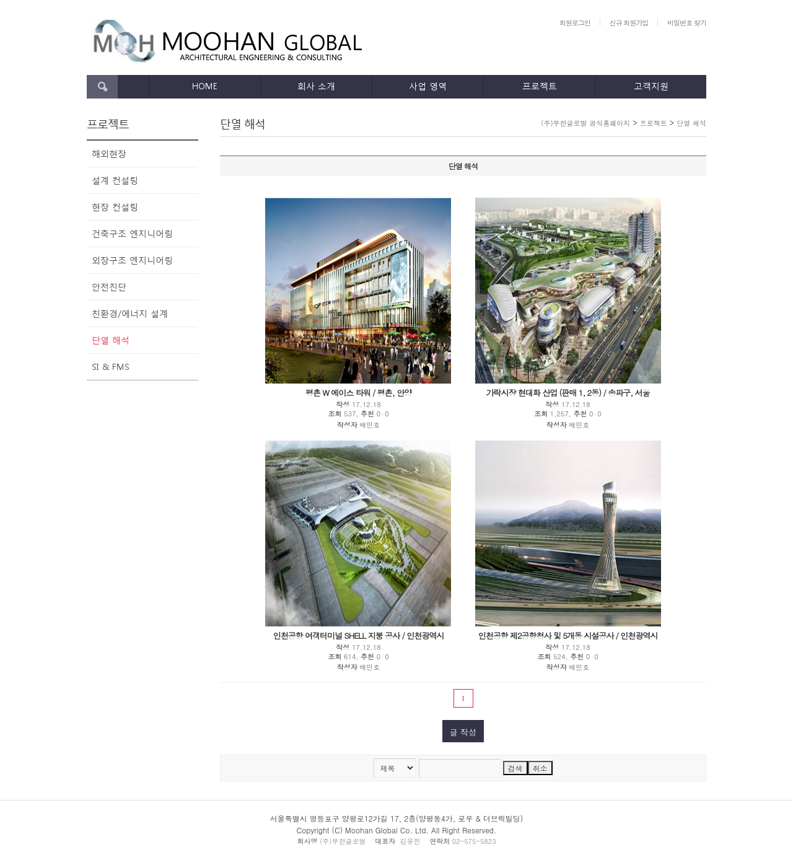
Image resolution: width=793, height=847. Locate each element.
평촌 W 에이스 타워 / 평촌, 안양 (358, 392)
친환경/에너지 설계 (130, 313)
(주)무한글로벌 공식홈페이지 (585, 123)
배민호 (369, 424)
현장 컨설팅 (115, 207)
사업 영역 (428, 86)
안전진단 (109, 286)
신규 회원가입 (629, 22)
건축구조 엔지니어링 (132, 233)
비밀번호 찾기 (686, 22)
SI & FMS (110, 366)
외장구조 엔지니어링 (132, 260)
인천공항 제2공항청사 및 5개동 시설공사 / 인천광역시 (568, 635)
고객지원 (651, 86)
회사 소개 (316, 86)
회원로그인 (574, 22)
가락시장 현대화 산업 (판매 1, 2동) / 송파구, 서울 (568, 392)
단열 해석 (110, 340)
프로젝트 (539, 86)
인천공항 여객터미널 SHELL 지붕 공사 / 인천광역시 (358, 635)
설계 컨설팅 (115, 180)
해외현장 (109, 153)
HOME (204, 86)
